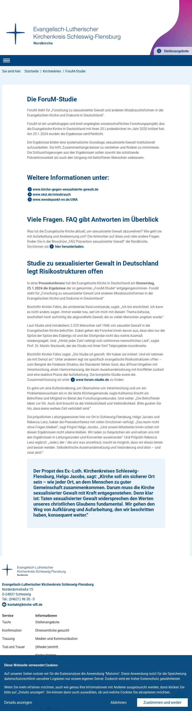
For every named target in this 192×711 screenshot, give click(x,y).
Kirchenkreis (52, 71)
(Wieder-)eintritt (46, 647)
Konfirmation (12, 630)
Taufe (6, 622)
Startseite (32, 71)
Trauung (8, 639)
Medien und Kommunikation (56, 639)
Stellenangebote (176, 51)
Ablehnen (118, 702)
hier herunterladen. (69, 247)
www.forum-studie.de (92, 380)
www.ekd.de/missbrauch (52, 194)
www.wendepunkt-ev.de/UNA (55, 200)
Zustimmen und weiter (162, 702)
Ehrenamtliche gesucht (52, 630)
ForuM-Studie (75, 71)
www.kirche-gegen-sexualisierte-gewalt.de (65, 189)
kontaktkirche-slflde (25, 605)
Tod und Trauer (13, 647)
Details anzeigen (18, 702)
